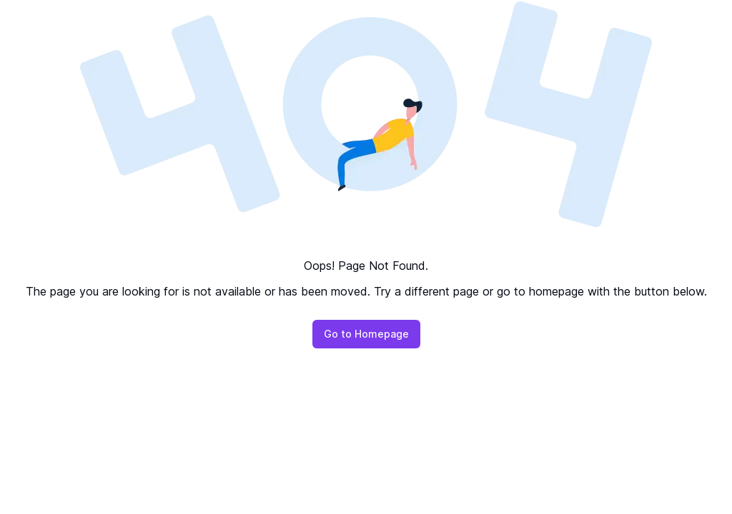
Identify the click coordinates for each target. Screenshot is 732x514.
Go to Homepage (366, 334)
